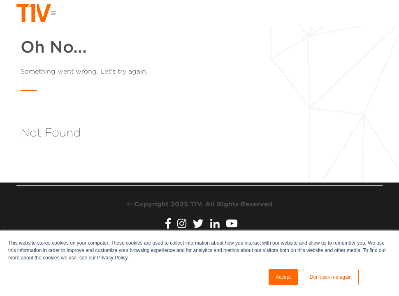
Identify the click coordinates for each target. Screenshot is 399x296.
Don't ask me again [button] (331, 277)
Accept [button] (283, 277)
